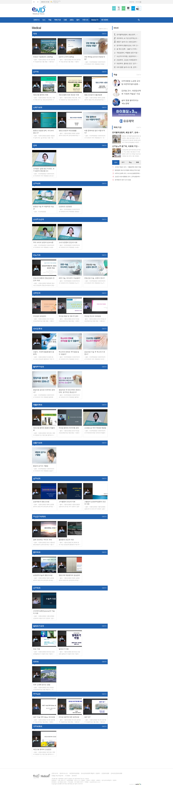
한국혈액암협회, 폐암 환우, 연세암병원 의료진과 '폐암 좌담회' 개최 (128, 34)
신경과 (35, 71)
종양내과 (36, 694)
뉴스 (43, 20)
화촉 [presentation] (137, 162)
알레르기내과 (38, 626)
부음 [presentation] (130, 162)
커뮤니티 (85, 20)
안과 (35, 145)
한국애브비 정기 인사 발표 (123, 180)
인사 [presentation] (115, 162)
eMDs (71, 20)
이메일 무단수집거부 (57, 776)
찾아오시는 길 (64, 773)
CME (65, 20)
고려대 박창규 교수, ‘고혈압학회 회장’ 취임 (128, 167)
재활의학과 (37, 404)
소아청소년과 (38, 219)
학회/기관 (57, 20)
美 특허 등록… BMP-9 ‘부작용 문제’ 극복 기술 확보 (128, 49)
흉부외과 (36, 552)
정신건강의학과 (39, 516)
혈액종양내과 (38, 366)
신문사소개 (55, 773)
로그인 (137, 2)
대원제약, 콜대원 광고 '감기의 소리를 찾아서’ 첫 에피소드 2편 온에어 (128, 63)
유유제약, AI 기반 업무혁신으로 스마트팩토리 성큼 (128, 38)
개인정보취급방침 (74, 773)
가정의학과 (37, 726)
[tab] (115, 162)
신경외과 (36, 588)
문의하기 (74, 776)
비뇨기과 (36, 255)
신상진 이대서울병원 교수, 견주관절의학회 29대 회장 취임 (128, 177)
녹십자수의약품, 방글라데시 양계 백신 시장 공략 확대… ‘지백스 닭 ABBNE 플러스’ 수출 (128, 56)
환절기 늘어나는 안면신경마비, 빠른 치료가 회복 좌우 (128, 42)
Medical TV (94, 20)
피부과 (35, 661)
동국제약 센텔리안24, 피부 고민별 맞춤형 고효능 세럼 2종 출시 (128, 45)
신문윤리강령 (105, 773)
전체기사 (36, 20)
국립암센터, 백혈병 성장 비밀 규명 (128, 53)
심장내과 (36, 478)
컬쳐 (77, 20)
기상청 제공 (55, 2)
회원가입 (131, 2)
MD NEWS (104, 20)
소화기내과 (37, 107)
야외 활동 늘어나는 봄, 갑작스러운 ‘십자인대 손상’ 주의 (128, 67)
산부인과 (36, 293)
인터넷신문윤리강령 (116, 773)
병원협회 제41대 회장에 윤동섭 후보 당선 (127, 170)
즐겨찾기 (38, 2)
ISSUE (116, 27)
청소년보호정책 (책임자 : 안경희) (90, 773)
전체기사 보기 (103, 28)
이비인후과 (37, 329)
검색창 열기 (139, 20)
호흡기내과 (37, 442)
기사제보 (67, 776)
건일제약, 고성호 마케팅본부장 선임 (128, 60)
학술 (49, 20)
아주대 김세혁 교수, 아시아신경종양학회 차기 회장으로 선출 (128, 173)
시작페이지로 (34, 2)
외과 (35, 33)
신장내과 (36, 183)
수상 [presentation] (123, 162)
